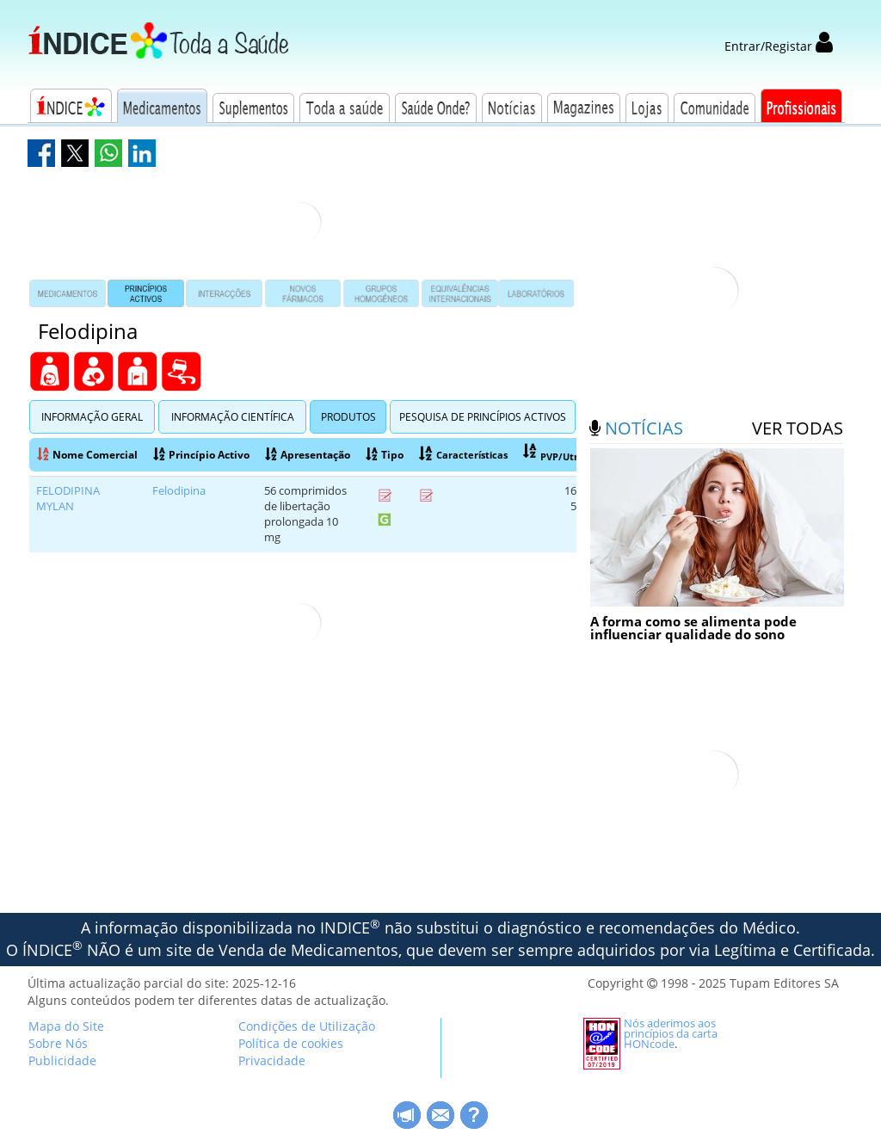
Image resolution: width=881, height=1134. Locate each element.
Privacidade (271, 1060)
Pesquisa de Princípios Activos (482, 417)
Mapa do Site (66, 1026)
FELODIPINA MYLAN (68, 499)
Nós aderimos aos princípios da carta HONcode (671, 1033)
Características (463, 454)
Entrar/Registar (778, 46)
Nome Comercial (87, 454)
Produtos (348, 417)
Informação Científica (232, 417)
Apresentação (307, 454)
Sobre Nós (58, 1043)
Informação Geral (92, 417)
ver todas (797, 428)
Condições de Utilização (306, 1026)
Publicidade (62, 1060)
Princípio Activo (201, 454)
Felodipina (179, 491)
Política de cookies (290, 1043)
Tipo (385, 454)
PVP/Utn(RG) (561, 454)
